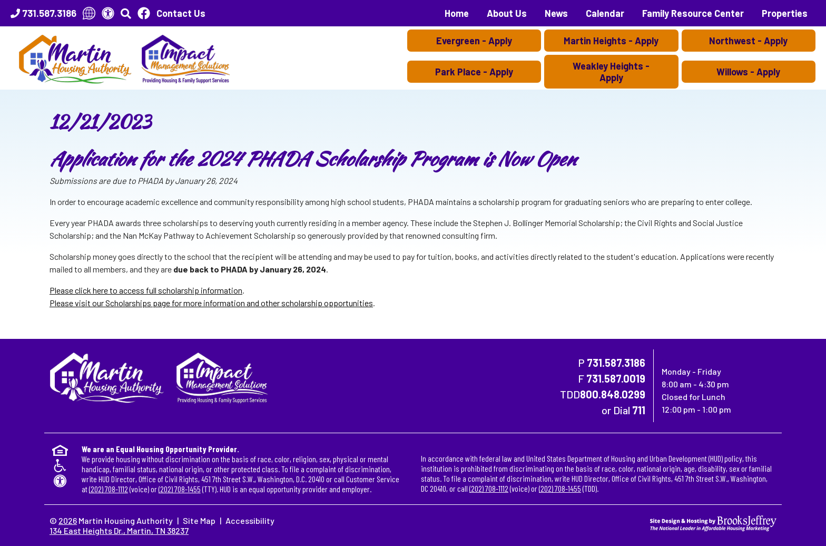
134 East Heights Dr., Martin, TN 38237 (119, 530)
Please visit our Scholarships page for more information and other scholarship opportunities (211, 303)
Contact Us (180, 13)
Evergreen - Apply (474, 40)
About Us (507, 13)
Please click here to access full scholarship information (146, 290)
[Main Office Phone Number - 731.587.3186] (43, 13)
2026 (67, 520)
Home (457, 13)
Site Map (199, 520)
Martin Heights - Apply (611, 40)
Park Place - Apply (474, 71)
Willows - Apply (748, 71)
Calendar (605, 13)
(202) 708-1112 (108, 489)
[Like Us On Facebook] (143, 13)
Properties (785, 13)
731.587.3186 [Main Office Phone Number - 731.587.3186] (616, 362)
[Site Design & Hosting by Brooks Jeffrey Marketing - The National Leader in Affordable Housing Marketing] (713, 522)
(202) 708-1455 (180, 489)
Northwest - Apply (748, 40)
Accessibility (249, 520)
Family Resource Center (693, 13)
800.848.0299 (612, 394)
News (556, 13)
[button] (126, 13)
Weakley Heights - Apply (611, 71)
